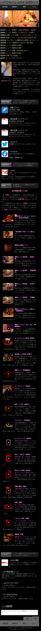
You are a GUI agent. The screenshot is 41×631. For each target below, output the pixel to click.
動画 (24, 7)
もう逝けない (23, 32)
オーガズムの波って (27, 35)
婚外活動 (4, 7)
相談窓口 (14, 7)
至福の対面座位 (23, 30)
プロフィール (6, 78)
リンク (34, 7)
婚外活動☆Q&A (6, 81)
